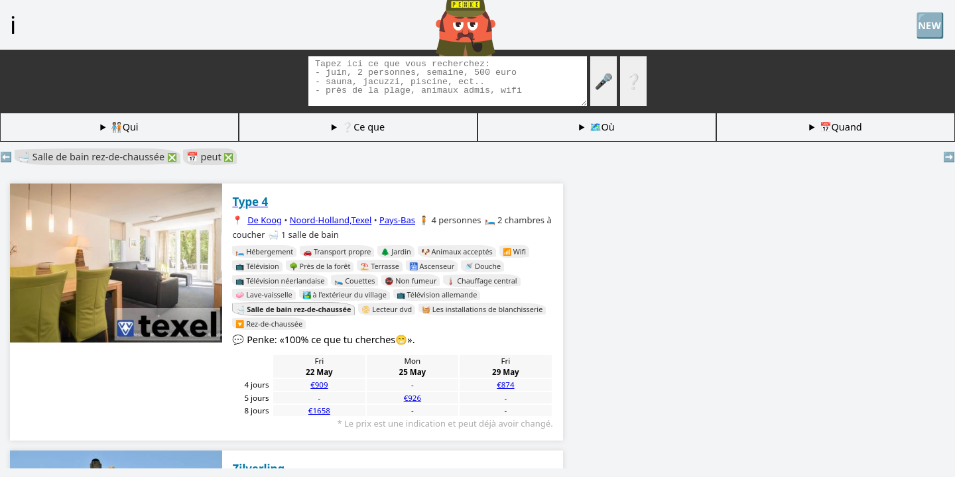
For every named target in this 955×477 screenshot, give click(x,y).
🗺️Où (602, 127)
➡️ (949, 156)
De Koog (264, 220)
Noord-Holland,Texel (331, 220)
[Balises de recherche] (447, 81)
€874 (505, 385)
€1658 (319, 410)
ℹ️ (13, 24)
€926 (412, 398)
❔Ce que (363, 127)
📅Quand (841, 127)
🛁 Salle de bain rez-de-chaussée (97, 156)
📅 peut (210, 156)
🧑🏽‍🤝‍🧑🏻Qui (125, 127)
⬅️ (6, 156)
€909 (319, 385)
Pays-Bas (397, 220)
